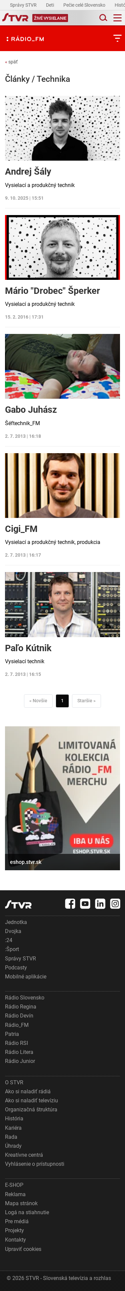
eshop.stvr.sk (25, 862)
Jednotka (16, 922)
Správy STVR (24, 5)
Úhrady (13, 1146)
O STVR (14, 1082)
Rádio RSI (16, 1043)
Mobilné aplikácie (25, 976)
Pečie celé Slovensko (84, 5)
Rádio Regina (20, 1006)
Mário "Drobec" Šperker (52, 291)
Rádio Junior (20, 1061)
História (14, 1118)
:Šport (12, 949)
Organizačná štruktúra (31, 1109)
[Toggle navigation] (117, 17)
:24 (8, 940)
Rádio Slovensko (24, 997)
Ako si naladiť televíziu (31, 1100)
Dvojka (13, 931)
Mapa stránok (21, 1203)
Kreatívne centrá (24, 1155)
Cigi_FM (21, 529)
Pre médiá (17, 1221)
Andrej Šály (28, 171)
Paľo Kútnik (28, 648)
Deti (50, 5)
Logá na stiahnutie (27, 1212)
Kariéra (13, 1128)
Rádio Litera (19, 1052)
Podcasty (16, 967)
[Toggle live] (50, 17)
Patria (12, 1034)
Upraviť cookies (23, 1249)
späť (11, 61)
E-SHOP (14, 1185)
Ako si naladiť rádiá (28, 1091)
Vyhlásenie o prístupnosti (34, 1164)
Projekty (14, 1230)
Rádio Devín (19, 1015)
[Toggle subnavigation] (117, 38)
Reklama (15, 1194)
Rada (11, 1137)
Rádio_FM (17, 1025)
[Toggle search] (102, 17)
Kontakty (15, 1240)
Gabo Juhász (31, 409)
